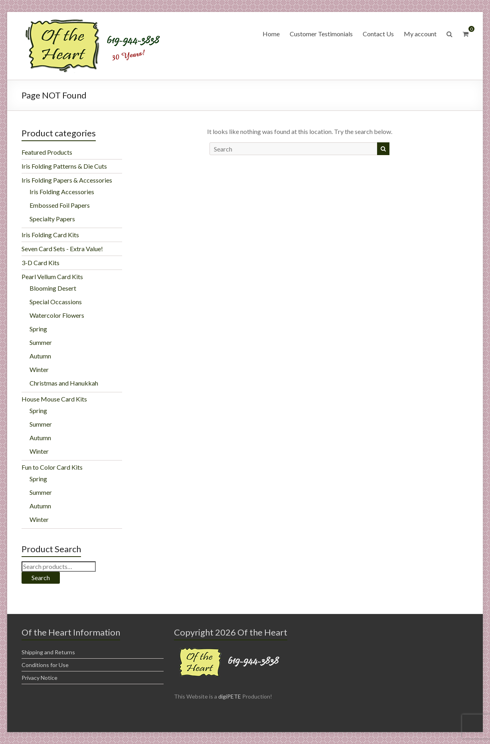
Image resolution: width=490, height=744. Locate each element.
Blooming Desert (53, 288)
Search (41, 577)
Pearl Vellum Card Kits (52, 276)
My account (420, 33)
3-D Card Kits (40, 262)
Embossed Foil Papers (60, 205)
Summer (41, 342)
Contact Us (378, 33)
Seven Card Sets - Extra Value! (62, 248)
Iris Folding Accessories (62, 191)
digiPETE (229, 696)
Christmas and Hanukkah (64, 383)
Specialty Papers (52, 218)
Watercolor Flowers (57, 315)
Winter (39, 369)
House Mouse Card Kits (54, 399)
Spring (38, 329)
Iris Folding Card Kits (50, 234)
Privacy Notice (39, 677)
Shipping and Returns (48, 652)
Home (271, 33)
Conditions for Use (45, 664)
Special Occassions (56, 301)
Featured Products (47, 152)
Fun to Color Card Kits (52, 467)
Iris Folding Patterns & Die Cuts (64, 166)
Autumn (40, 356)
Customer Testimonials (321, 33)
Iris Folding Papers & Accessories (67, 180)
